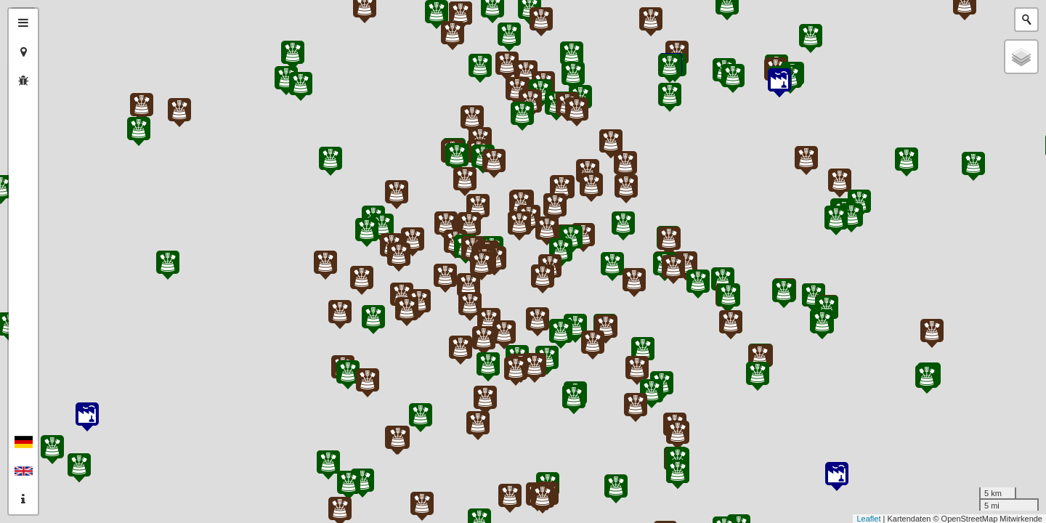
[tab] (23, 23)
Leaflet (868, 518)
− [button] (56, 42)
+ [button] (56, 20)
